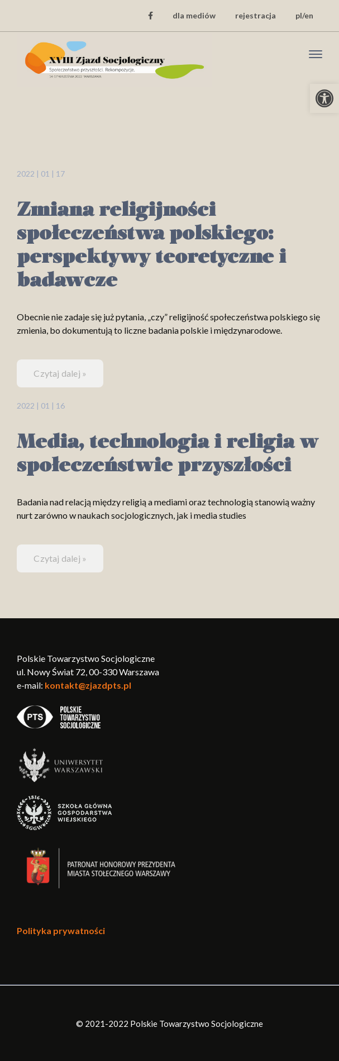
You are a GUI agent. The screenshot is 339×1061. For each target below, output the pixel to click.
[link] (324, 98)
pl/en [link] (304, 15)
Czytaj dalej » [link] (60, 373)
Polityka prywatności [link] (61, 930)
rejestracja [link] (255, 15)
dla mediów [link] (194, 15)
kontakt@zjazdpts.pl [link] (88, 685)
